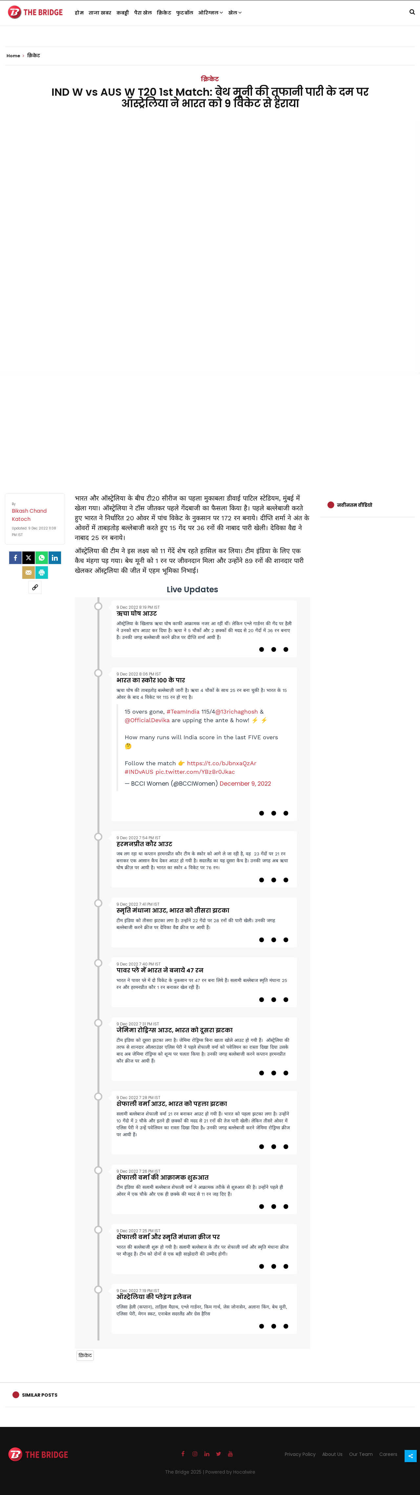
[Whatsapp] (41, 557)
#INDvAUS (139, 772)
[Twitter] (28, 557)
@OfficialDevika (147, 720)
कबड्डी (122, 13)
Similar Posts (39, 1395)
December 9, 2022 (245, 784)
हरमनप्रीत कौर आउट (144, 844)
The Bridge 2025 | (185, 1472)
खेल (235, 13)
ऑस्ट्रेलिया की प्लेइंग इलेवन (153, 1297)
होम (79, 13)
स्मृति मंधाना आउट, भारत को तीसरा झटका (172, 910)
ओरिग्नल (210, 13)
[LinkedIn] (54, 557)
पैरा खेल (143, 13)
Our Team (361, 1454)
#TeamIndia (183, 711)
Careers (388, 1454)
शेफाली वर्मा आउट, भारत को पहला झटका (171, 1104)
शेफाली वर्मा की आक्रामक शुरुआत (162, 1177)
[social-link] (35, 587)
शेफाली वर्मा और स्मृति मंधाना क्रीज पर (168, 1237)
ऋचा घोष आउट (136, 613)
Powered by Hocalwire (230, 1472)
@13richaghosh (236, 711)
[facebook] (15, 557)
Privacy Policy (300, 1454)
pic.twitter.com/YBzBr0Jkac (195, 772)
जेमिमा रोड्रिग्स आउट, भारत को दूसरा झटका (174, 1030)
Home (15, 56)
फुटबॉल (184, 13)
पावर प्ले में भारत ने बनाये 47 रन (159, 970)
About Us (332, 1454)
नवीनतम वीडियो (354, 505)
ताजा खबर (100, 13)
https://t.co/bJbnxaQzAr (221, 763)
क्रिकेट (164, 13)
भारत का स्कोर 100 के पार (150, 680)
